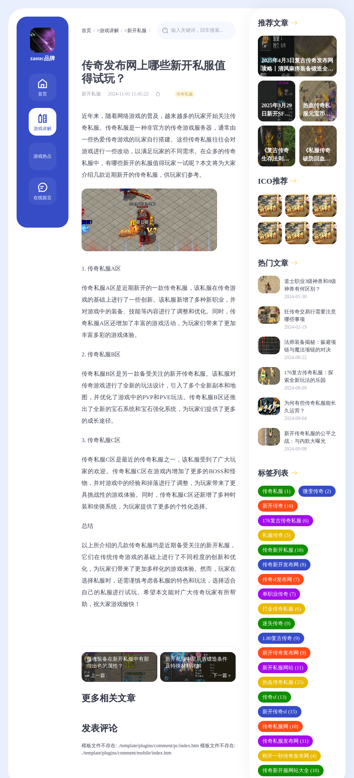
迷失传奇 (276, 623)
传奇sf (274, 697)
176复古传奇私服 (285, 520)
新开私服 (137, 30)
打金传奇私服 (281, 609)
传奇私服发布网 (285, 741)
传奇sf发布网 (280, 579)
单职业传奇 (279, 594)
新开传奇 (277, 506)
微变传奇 (317, 491)
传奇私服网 (280, 726)
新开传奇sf (279, 711)
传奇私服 (184, 94)
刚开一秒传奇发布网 (289, 756)
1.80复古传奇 (281, 638)
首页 (42, 87)
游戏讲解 (43, 121)
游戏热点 (43, 156)
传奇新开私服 (283, 550)
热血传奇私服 (283, 682)
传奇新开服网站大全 (290, 770)
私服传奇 (276, 535)
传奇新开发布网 (284, 564)
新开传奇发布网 (284, 653)
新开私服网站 (282, 667)
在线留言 (43, 190)
